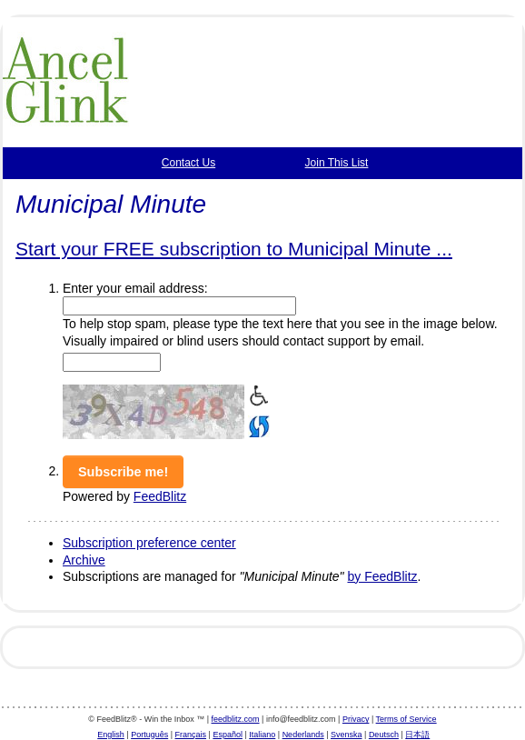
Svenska (346, 734)
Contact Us (188, 162)
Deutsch (384, 734)
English (110, 734)
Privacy (356, 719)
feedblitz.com (236, 719)
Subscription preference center (149, 542)
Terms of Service (406, 719)
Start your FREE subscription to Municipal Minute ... (233, 248)
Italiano (262, 734)
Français (191, 734)
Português (149, 734)
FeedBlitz (160, 496)
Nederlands (303, 734)
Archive (84, 560)
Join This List (337, 162)
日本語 (417, 734)
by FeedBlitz (382, 576)
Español (228, 734)
